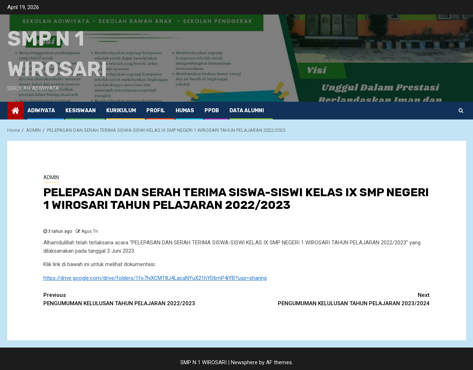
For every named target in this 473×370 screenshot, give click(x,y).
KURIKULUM (121, 111)
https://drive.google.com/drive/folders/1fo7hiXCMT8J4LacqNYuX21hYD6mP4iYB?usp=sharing (155, 278)
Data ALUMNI (246, 111)
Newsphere (244, 362)
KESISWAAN (80, 111)
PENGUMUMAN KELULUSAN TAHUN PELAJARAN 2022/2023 (140, 299)
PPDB (212, 111)
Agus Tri (89, 231)
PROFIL (155, 111)
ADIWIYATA (41, 111)
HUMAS (185, 111)
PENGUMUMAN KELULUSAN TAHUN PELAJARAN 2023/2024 (333, 299)
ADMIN (51, 177)
